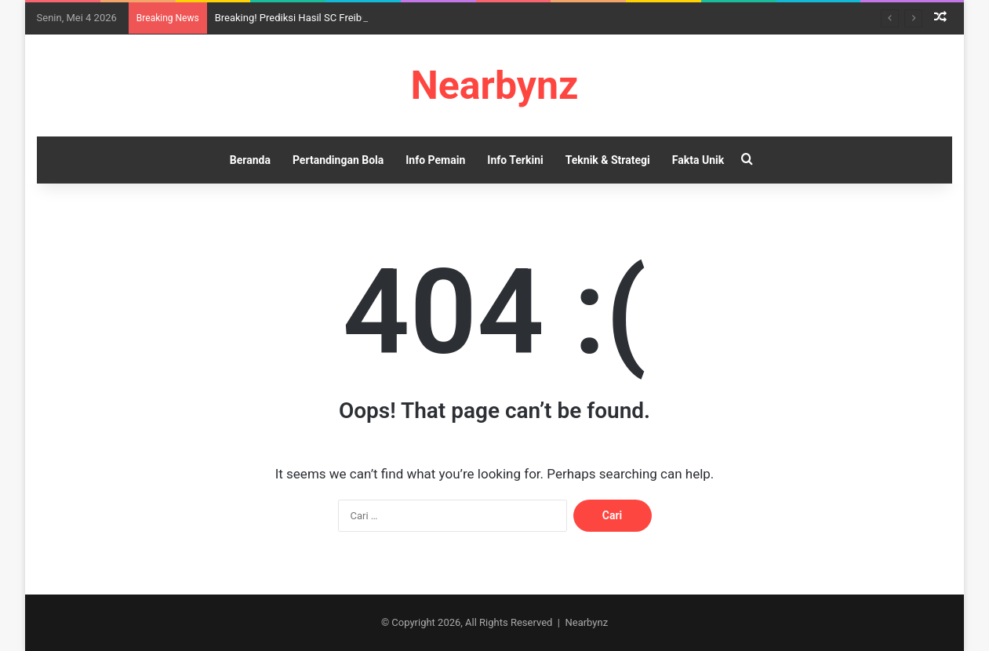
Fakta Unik (698, 160)
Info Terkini (515, 160)
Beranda (250, 160)
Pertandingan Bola (338, 160)
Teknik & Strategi (607, 160)
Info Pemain (435, 160)
